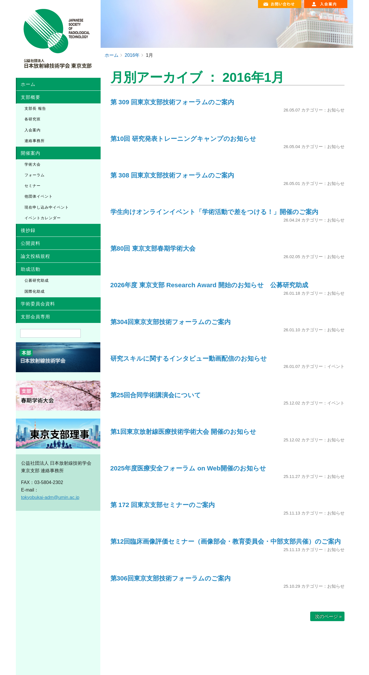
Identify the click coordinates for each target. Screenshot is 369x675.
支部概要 (30, 97)
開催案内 (30, 153)
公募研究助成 (37, 280)
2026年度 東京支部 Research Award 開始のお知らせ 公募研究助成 (209, 285)
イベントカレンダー (43, 218)
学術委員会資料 (38, 303)
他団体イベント (39, 196)
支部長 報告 (35, 108)
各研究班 (33, 119)
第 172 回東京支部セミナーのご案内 (162, 504)
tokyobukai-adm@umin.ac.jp (50, 497)
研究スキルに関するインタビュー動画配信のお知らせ (188, 358)
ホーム (28, 84)
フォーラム (35, 175)
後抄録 (28, 230)
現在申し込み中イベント (47, 207)
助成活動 (30, 269)
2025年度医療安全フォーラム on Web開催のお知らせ (188, 468)
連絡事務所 (35, 141)
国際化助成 (35, 291)
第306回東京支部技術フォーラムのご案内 (170, 578)
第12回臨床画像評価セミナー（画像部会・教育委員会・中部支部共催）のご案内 (225, 541)
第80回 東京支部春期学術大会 (156, 248)
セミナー (33, 186)
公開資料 (30, 243)
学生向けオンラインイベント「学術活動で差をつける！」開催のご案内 (214, 211)
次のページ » (328, 616)
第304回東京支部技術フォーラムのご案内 (170, 322)
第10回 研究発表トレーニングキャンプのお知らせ (183, 138)
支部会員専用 (35, 316)
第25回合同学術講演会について (155, 395)
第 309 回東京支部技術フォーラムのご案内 (172, 102)
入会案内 (33, 130)
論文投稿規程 (35, 256)
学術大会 (33, 164)
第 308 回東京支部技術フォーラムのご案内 (172, 175)
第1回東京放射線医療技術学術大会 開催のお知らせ (183, 431)
